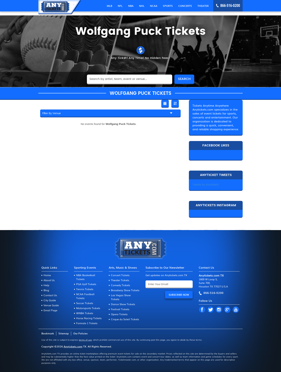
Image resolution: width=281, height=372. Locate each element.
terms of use (85, 339)
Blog (46, 290)
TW (210, 309)
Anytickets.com (73, 346)
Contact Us (50, 295)
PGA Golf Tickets (86, 284)
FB (202, 309)
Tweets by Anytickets (205, 185)
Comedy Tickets (120, 285)
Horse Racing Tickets (89, 318)
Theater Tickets (120, 280)
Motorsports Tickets (88, 308)
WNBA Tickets (84, 313)
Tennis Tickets (84, 289)
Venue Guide (51, 305)
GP (227, 309)
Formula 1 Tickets (86, 323)
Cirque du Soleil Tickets (125, 319)
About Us (49, 280)
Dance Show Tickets (123, 304)
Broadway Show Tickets (125, 290)
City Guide (50, 300)
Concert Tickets (120, 275)
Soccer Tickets (84, 303)
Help (46, 285)
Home (47, 275)
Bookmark (47, 333)
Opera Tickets (119, 314)
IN (219, 309)
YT (235, 309)
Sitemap (63, 333)
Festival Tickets (120, 309)
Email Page (50, 310)
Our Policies (80, 333)
